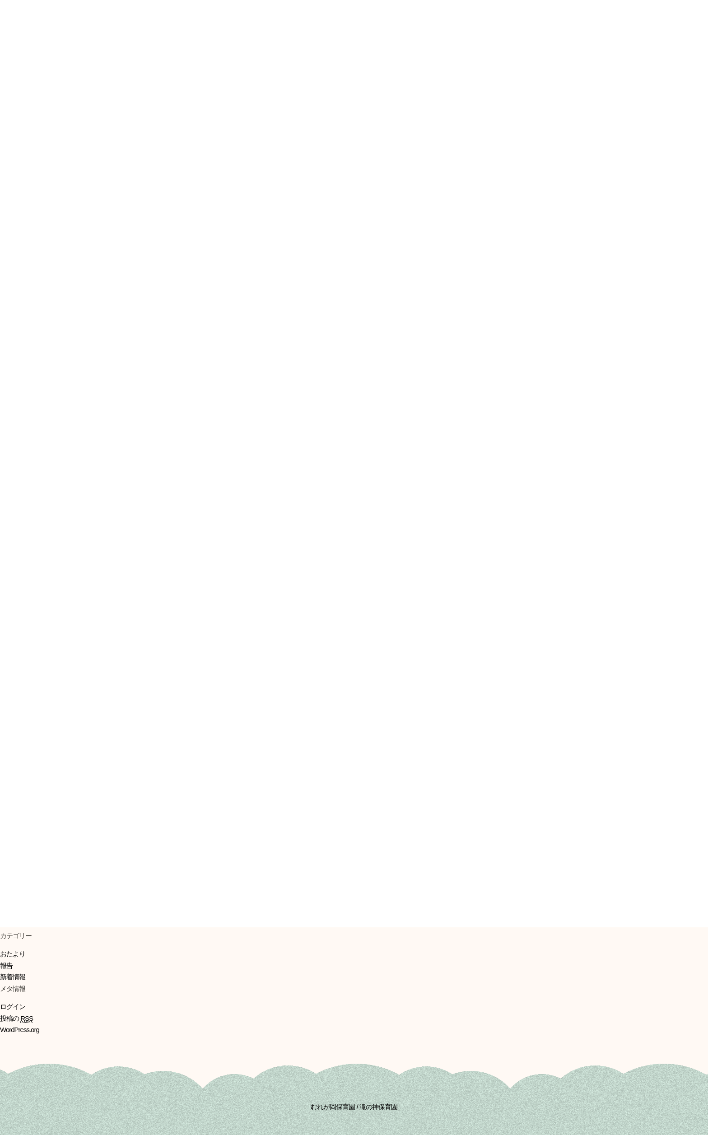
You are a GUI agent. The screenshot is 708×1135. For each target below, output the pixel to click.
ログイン (12, 1006)
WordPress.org (19, 1029)
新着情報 (12, 977)
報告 (6, 965)
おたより (12, 954)
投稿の (16, 1018)
